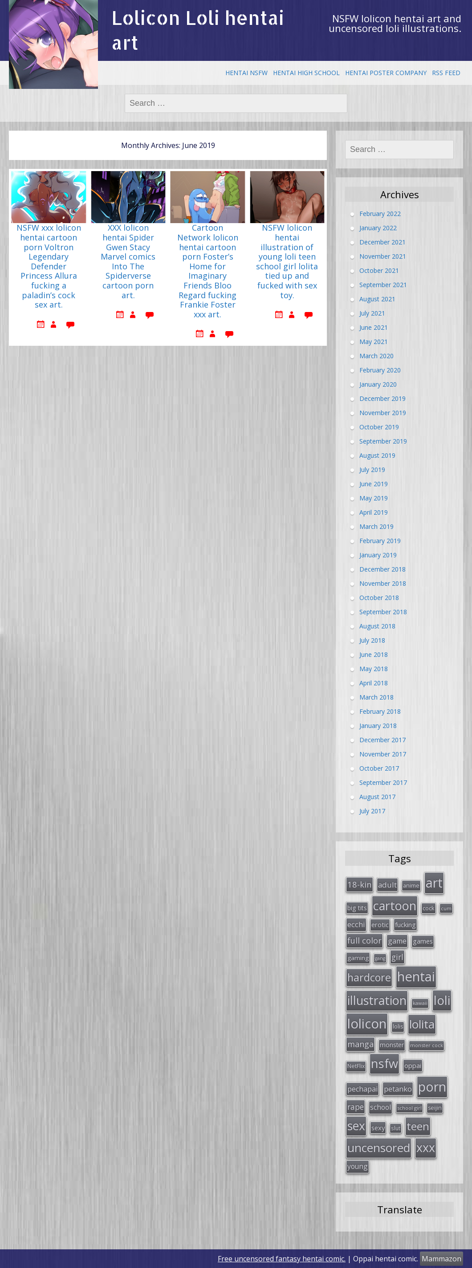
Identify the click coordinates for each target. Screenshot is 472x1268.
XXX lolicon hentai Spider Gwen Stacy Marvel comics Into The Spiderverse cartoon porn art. (128, 261)
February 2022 (380, 213)
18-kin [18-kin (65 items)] (359, 884)
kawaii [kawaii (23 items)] (420, 1003)
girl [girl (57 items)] (397, 957)
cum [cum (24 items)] (446, 908)
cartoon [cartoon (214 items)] (394, 905)
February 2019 (380, 540)
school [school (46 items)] (380, 1107)
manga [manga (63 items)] (360, 1044)
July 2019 (372, 469)
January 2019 (378, 554)
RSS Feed (446, 72)
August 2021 (377, 298)
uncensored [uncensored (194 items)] (378, 1148)
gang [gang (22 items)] (380, 958)
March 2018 (376, 696)
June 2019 (373, 483)
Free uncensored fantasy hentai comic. (282, 1259)
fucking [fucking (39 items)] (405, 924)
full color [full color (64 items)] (364, 940)
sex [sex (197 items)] (356, 1126)
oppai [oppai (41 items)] (412, 1065)
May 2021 (373, 341)
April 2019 (373, 512)
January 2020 (378, 384)
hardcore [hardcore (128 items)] (369, 977)
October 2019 (379, 426)
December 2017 (382, 739)
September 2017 (383, 782)
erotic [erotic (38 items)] (380, 924)
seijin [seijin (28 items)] (435, 1108)
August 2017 (377, 796)
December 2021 (382, 241)
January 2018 (378, 725)
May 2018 (373, 668)
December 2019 (382, 398)
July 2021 (372, 312)
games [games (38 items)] (423, 940)
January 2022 (378, 227)
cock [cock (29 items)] (429, 908)
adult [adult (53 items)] (387, 885)
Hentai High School (306, 72)
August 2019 (377, 455)
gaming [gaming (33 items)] (358, 958)
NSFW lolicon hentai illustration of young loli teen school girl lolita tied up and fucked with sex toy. (287, 261)
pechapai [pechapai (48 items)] (362, 1089)
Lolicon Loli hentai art (197, 30)
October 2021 (379, 270)
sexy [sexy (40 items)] (378, 1127)
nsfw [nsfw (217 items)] (384, 1063)
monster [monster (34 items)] (392, 1044)
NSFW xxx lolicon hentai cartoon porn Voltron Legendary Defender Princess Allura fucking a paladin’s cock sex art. (48, 266)
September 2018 (383, 611)
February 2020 (380, 369)
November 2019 (382, 412)
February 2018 (380, 711)
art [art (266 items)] (434, 882)
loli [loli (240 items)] (442, 1000)
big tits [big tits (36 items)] (357, 908)
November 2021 (382, 256)
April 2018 (373, 682)
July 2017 (372, 810)
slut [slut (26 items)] (395, 1128)
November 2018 (382, 583)
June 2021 (373, 327)
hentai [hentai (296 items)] (416, 976)
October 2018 (379, 597)
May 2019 (373, 497)
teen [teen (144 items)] (418, 1126)
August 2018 (377, 625)
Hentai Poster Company (386, 72)
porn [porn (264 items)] (432, 1086)
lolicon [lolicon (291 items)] (367, 1023)
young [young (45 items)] (357, 1166)
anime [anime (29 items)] (411, 885)
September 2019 (383, 440)
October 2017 (379, 768)
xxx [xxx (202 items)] (425, 1148)
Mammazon (441, 1259)
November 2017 (382, 753)
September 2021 (383, 284)
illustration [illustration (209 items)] (377, 1000)
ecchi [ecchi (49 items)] (356, 924)
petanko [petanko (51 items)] (398, 1089)
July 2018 (372, 640)
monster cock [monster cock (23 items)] (426, 1045)
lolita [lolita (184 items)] (422, 1024)
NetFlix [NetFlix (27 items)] (356, 1066)
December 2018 (382, 568)
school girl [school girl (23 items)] (409, 1107)
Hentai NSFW (246, 72)
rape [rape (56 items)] (355, 1106)
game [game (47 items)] (397, 941)
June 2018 (373, 654)
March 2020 (376, 355)
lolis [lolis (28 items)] (398, 1026)
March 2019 (376, 526)
